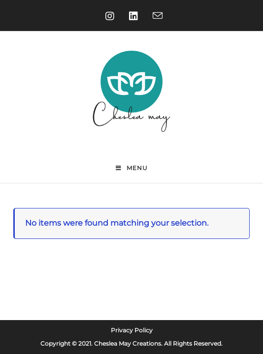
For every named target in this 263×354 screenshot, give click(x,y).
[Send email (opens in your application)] (155, 16)
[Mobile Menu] (132, 168)
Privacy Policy (132, 308)
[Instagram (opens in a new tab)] (107, 16)
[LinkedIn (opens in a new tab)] (131, 16)
